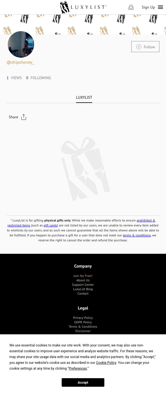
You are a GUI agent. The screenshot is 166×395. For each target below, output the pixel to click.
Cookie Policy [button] (106, 363)
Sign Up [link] (148, 7)
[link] (83, 7)
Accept (83, 383)
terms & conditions (137, 235)
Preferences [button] (78, 368)
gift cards (50, 225)
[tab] (84, 97)
